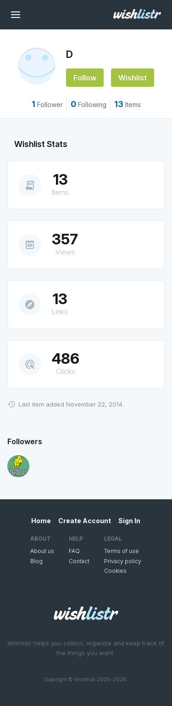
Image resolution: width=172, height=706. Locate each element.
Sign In (129, 521)
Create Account (84, 521)
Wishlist (132, 77)
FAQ (74, 551)
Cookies (115, 570)
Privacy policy (122, 561)
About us (42, 551)
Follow (84, 77)
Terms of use (121, 551)
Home (41, 521)
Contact (79, 561)
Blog (36, 561)
